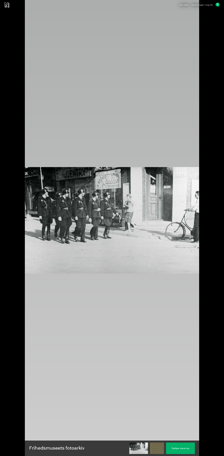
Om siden (183, 5)
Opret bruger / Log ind (202, 5)
